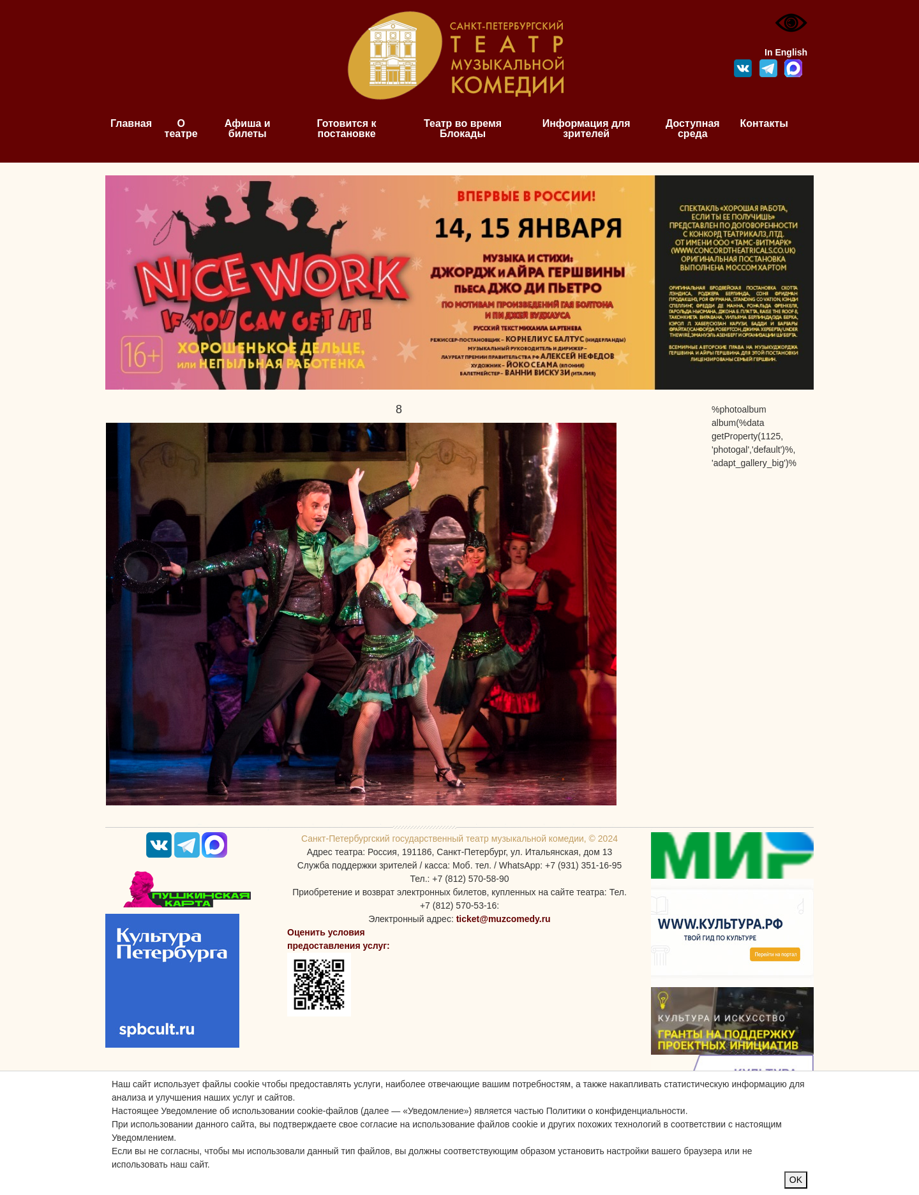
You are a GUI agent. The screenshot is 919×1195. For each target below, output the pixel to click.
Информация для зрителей (586, 128)
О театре (181, 128)
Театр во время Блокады (463, 128)
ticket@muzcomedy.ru (503, 919)
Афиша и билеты (248, 128)
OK (795, 1180)
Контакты (764, 123)
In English (786, 52)
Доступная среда (693, 128)
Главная (131, 123)
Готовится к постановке (347, 128)
